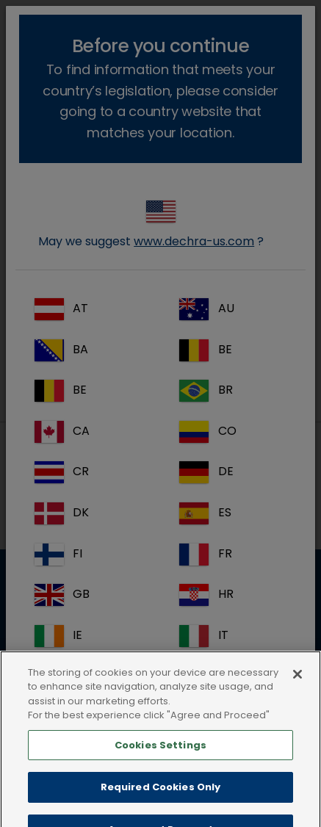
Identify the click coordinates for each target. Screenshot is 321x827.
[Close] (297, 691)
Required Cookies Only (161, 805)
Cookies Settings (160, 762)
